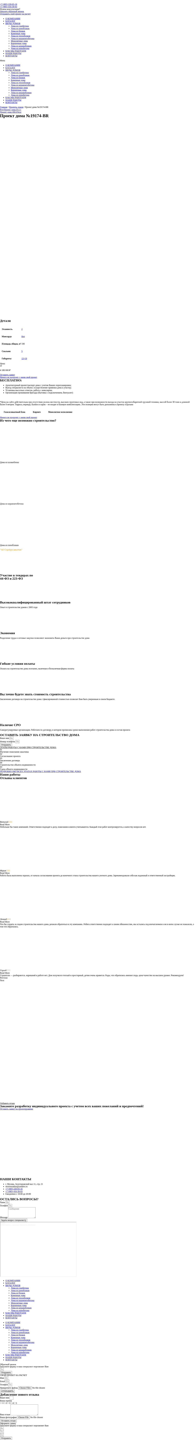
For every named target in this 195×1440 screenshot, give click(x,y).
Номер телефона (8, 741)
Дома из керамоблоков (21, 46)
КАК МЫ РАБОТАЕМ (15, 51)
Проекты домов (16, 107)
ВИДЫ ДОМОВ (12, 23)
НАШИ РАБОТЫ (13, 53)
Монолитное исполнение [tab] (60, 412)
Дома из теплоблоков (20, 36)
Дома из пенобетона (20, 48)
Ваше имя (5, 738)
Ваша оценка (6, 1401)
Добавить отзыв (7, 1103)
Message (4, 1217)
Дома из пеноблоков (20, 28)
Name (3, 1202)
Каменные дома (18, 33)
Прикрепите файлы (9, 1388)
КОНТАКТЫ (11, 56)
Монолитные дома (19, 41)
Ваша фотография (8, 1417)
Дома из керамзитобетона (22, 38)
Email (3, 1381)
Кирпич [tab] (37, 412)
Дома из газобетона (20, 26)
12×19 (24, 358)
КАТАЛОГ (10, 21)
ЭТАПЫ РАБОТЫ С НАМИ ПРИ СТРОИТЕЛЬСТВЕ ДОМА (28, 747)
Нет (23, 336)
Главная (3, 107)
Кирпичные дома (19, 43)
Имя (2, 1378)
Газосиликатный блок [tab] (14, 412)
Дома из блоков (18, 31)
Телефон (4, 1205)
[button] (8, 4)
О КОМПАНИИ (12, 18)
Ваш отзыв (5, 1414)
